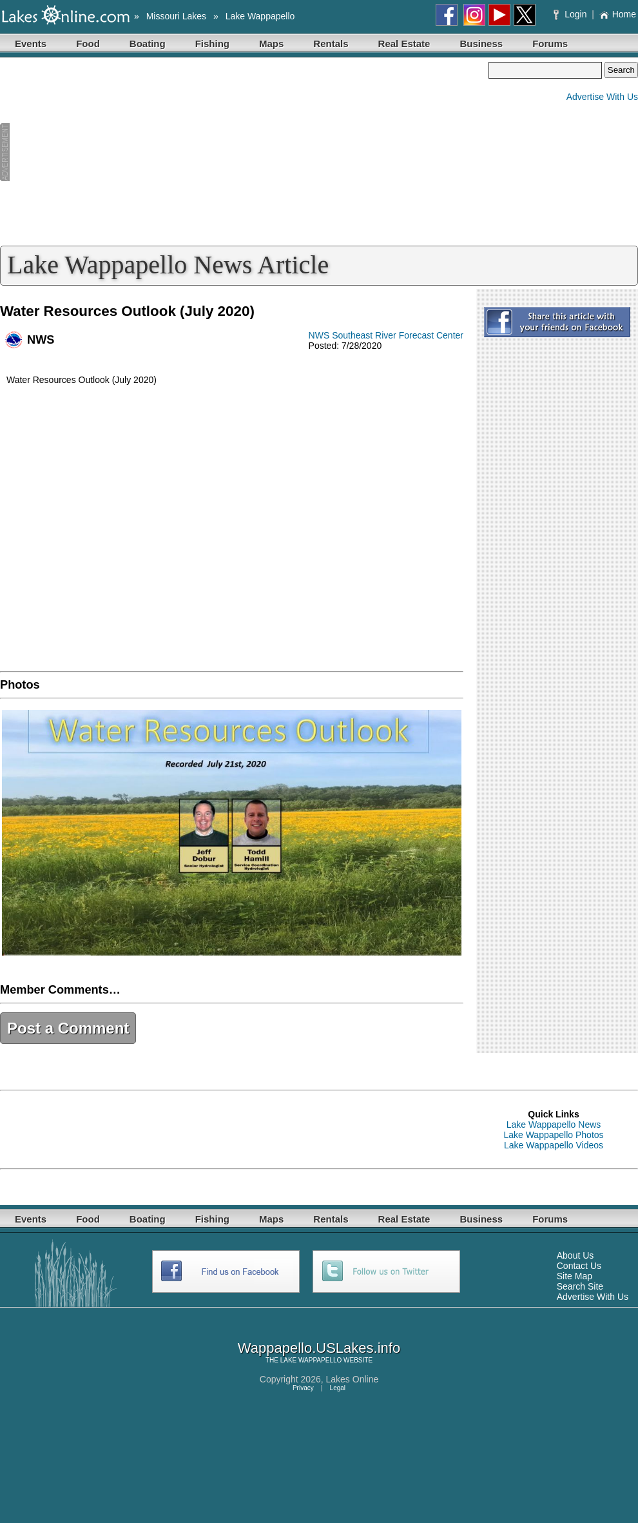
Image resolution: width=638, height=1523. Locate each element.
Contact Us (579, 1266)
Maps (271, 43)
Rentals (330, 43)
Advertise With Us (602, 97)
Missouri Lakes (176, 16)
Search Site (580, 1286)
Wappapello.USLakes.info (319, 1348)
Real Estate (404, 43)
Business (481, 43)
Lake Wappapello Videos (553, 1145)
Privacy (303, 1387)
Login (571, 14)
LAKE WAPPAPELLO (311, 1360)
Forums (550, 43)
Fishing (212, 43)
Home (617, 14)
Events (30, 43)
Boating (148, 43)
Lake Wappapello (260, 16)
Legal (337, 1387)
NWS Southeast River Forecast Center (386, 335)
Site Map (574, 1276)
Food (88, 43)
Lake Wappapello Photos (553, 1135)
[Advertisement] (244, 152)
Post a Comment (68, 1028)
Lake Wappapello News (554, 1124)
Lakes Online (352, 1379)
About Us (575, 1255)
